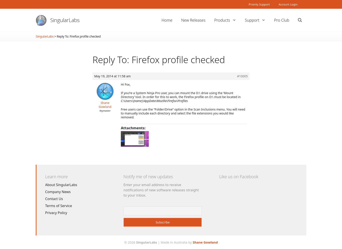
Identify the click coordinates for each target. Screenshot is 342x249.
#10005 (242, 76)
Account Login (288, 4)
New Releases (193, 20)
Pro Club (281, 20)
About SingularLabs (61, 184)
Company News (58, 191)
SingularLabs (65, 20)
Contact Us (54, 198)
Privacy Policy (56, 212)
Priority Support (259, 4)
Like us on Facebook (238, 177)
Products (227, 20)
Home (167, 20)
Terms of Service (58, 205)
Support (257, 20)
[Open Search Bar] (300, 20)
